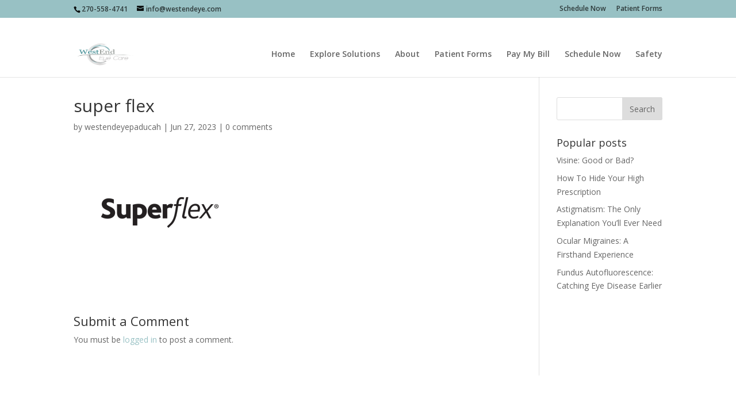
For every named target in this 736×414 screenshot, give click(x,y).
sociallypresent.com (286, 390)
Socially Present (155, 390)
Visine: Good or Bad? (595, 160)
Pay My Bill (528, 40)
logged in (140, 339)
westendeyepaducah (123, 126)
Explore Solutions (345, 40)
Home (283, 40)
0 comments (249, 126)
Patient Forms (639, 9)
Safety (648, 40)
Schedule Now (582, 9)
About (407, 40)
